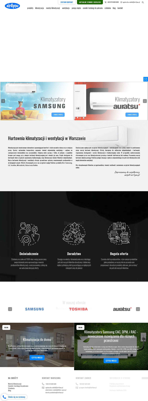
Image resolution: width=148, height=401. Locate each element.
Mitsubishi (21, 165)
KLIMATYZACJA (39, 8)
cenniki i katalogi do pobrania (93, 8)
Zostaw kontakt (66, 2)
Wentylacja (66, 8)
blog (114, 8)
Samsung (68, 163)
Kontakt (120, 8)
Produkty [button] (30, 8)
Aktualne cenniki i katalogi (90, 2)
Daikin (35, 165)
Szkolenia (108, 8)
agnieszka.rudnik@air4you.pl (131, 2)
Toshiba (13, 165)
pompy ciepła (76, 8)
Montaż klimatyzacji (53, 8)
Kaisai (27, 165)
